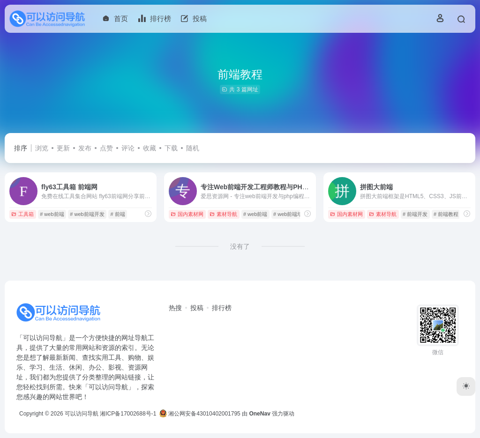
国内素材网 (187, 214)
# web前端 (52, 214)
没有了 (240, 246)
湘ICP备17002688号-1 (128, 413)
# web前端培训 (290, 214)
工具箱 (22, 214)
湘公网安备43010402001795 (199, 413)
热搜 (175, 308)
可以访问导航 (81, 413)
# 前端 (117, 214)
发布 (84, 148)
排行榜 (222, 308)
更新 (63, 148)
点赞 (106, 148)
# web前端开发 (87, 214)
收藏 (149, 148)
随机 (192, 148)
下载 (171, 148)
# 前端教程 (446, 214)
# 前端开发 (415, 214)
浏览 (41, 148)
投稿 (196, 308)
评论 (128, 148)
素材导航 (223, 214)
